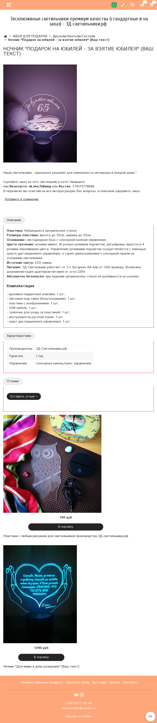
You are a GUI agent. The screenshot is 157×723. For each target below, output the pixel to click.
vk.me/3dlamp (40, 186)
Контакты (130, 682)
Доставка (99, 682)
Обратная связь (77, 682)
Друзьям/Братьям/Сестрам (74, 36)
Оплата (114, 682)
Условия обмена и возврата (42, 682)
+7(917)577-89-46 (78, 703)
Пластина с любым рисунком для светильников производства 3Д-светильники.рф (65, 536)
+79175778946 (83, 186)
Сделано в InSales (78, 716)
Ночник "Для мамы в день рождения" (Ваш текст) (41, 666)
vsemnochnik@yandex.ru (78, 708)
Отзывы (13, 381)
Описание (14, 220)
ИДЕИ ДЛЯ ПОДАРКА (30, 36)
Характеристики (19, 336)
